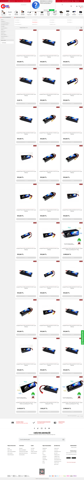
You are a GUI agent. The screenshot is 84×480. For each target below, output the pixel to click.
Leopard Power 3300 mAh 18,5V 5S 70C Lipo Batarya (26, 249)
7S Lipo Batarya (69, 22)
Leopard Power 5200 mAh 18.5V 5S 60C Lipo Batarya (26, 95)
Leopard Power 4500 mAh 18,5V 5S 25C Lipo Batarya (26, 364)
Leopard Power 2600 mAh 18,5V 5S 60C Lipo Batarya (26, 133)
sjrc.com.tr (56, 453)
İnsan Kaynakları (22, 454)
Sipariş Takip (10, 449)
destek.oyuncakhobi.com (66, 1)
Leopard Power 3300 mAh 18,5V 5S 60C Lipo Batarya (72, 95)
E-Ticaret (39, 478)
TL (81, 6)
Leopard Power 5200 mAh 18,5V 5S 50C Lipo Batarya (26, 56)
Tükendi (26, 64)
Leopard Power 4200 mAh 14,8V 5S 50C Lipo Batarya (49, 56)
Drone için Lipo (34, 24)
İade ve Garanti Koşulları (12, 451)
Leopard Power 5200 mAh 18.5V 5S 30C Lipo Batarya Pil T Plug (49, 403)
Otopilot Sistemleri (23, 12)
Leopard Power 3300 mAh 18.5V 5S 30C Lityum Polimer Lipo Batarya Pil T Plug (72, 403)
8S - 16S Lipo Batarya (18, 24)
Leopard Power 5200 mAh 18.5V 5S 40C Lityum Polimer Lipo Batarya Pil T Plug (72, 249)
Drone (10, 12)
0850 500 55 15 (12, 1)
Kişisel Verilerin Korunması (23, 453)
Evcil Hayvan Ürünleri (55, 12)
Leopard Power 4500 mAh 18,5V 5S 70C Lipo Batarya (26, 172)
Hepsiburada (45, 448)
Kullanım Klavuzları (11, 454)
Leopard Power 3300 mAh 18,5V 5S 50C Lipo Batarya (72, 56)
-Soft (36, 478)
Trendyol (44, 449)
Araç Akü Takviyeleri (4, 36)
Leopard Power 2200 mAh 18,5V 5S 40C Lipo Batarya (26, 326)
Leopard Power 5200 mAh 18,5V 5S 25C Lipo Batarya (72, 326)
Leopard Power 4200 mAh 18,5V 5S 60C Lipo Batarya (49, 95)
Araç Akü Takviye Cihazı (48, 13)
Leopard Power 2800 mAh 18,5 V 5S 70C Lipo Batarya (49, 172)
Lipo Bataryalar (74, 12)
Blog (72, 1)
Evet (51, 10)
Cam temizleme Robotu (68, 13)
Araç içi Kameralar (42, 12)
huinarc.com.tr (56, 462)
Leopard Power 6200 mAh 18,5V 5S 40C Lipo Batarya (49, 249)
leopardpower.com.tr (57, 451)
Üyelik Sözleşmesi (34, 453)
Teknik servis (77, 1)
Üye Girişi (32, 449)
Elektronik (80, 12)
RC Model (2, 26)
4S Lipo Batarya (17, 22)
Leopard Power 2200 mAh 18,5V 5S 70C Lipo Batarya (72, 172)
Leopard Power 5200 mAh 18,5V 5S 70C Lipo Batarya (72, 133)
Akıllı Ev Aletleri (3, 34)
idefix (43, 461)
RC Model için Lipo (52, 24)
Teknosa (44, 454)
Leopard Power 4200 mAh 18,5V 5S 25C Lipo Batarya (49, 364)
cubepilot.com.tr (57, 456)
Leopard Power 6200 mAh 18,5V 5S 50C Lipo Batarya (26, 210)
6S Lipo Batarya (52, 22)
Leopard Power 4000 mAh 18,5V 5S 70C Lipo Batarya (72, 210)
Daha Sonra (46, 10)
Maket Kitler (3, 12)
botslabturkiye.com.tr (57, 461)
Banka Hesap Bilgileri (22, 449)
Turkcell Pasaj (45, 459)
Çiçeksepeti (44, 456)
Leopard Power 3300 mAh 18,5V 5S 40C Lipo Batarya (49, 287)
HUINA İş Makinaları (16, 12)
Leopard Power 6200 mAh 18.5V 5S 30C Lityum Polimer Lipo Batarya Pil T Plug (26, 403)
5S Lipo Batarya (34, 22)
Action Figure (36, 12)
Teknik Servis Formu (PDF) (23, 451)
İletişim (9, 448)
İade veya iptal (10, 453)
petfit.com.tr (56, 464)
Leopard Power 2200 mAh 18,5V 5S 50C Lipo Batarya (49, 210)
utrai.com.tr (56, 449)
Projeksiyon (29, 12)
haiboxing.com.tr (57, 454)
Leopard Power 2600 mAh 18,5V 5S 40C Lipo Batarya (72, 287)
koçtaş (44, 462)
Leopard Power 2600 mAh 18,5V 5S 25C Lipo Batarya (72, 364)
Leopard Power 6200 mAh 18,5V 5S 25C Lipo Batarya (49, 326)
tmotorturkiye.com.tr (57, 459)
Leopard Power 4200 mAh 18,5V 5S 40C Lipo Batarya (26, 287)
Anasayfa (20, 448)
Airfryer (61, 12)
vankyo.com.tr (56, 448)
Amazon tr (44, 451)
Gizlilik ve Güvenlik (34, 451)
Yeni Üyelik (32, 448)
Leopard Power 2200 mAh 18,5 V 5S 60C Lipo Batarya (49, 133)
